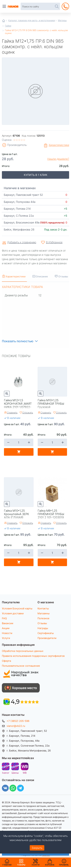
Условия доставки (13, 613)
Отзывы (42, 623)
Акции (5, 628)
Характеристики (59, 145)
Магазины (43, 613)
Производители (46, 638)
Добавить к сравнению (21, 242)
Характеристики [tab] (15, 276)
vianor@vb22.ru (16, 725)
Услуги (6, 638)
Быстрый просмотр (7, 394)
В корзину (19, 452)
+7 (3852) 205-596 (18, 720)
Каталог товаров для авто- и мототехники (31, 20)
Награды (42, 628)
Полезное (43, 618)
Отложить (27, 412)
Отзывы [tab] (63, 276)
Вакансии (7, 623)
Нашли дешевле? (58, 158)
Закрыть (37, 848)
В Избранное (54, 242)
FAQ (4, 618)
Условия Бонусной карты (17, 608)
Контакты (43, 608)
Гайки (8, 25)
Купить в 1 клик (35, 175)
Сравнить (12, 412)
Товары (21, 862)
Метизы (62, 20)
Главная (3, 20)
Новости (7, 633)
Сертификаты (45, 633)
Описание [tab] (42, 276)
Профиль (64, 864)
